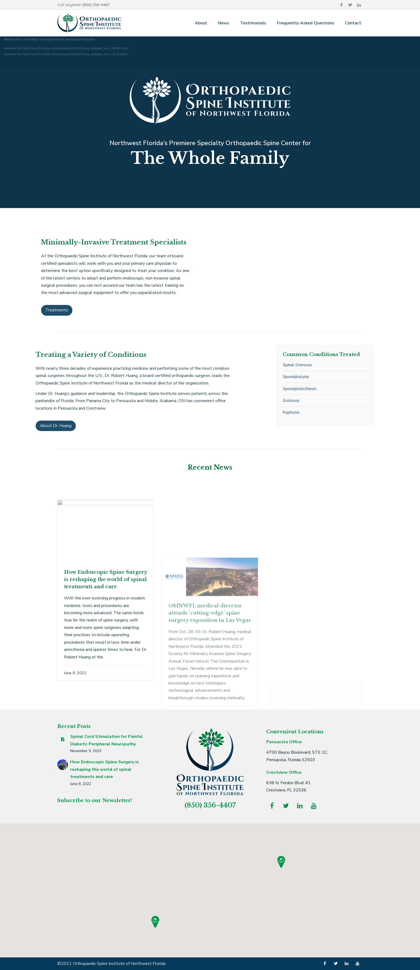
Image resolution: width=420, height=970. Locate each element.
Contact (353, 23)
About (201, 23)
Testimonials (253, 23)
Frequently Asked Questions (305, 23)
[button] (155, 922)
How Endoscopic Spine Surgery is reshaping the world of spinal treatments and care (104, 769)
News (223, 23)
